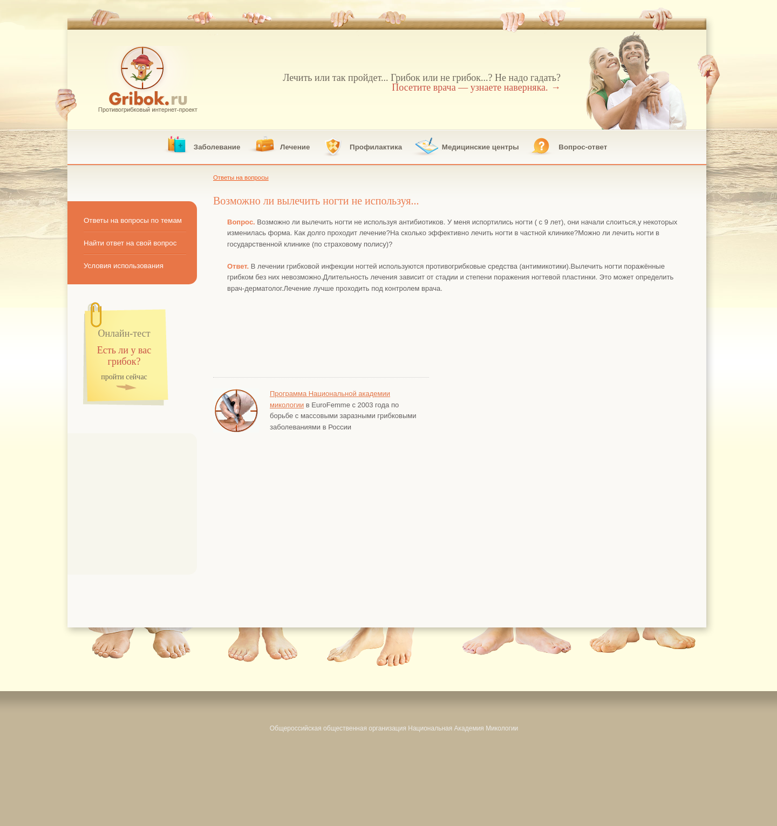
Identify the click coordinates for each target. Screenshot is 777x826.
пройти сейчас (124, 377)
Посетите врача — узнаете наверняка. (476, 87)
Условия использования (123, 266)
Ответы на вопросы (241, 177)
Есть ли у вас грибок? (124, 356)
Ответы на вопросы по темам (133, 220)
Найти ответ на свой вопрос (130, 243)
